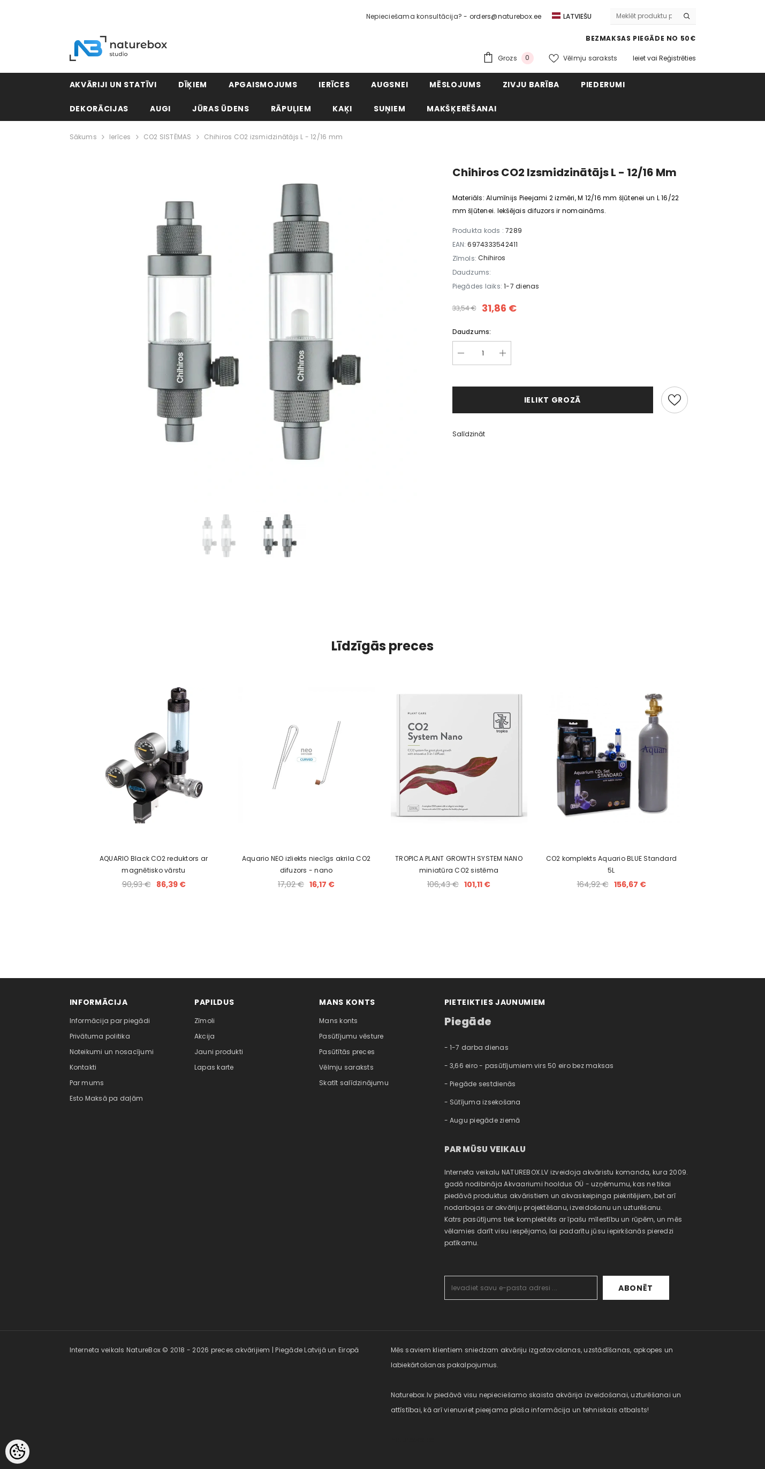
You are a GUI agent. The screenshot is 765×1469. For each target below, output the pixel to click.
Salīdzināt (468, 433)
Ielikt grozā (552, 400)
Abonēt (635, 1288)
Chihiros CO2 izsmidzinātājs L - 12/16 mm (273, 136)
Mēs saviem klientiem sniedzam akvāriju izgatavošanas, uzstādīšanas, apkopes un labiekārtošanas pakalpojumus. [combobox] (532, 1357)
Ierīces (120, 136)
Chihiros (491, 257)
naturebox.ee (413, 1439)
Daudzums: (471, 331)
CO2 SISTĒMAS (167, 136)
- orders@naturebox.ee (502, 16)
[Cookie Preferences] (17, 1452)
